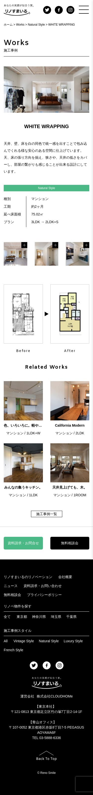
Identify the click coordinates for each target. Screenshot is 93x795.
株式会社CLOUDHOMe (55, 696)
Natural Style (49, 641)
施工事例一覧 (46, 515)
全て (7, 617)
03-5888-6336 (50, 738)
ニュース (11, 586)
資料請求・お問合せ (23, 543)
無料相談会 (69, 543)
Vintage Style (23, 641)
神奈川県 (39, 617)
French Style (13, 650)
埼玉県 (56, 617)
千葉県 (71, 617)
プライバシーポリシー (44, 595)
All (6, 641)
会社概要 (65, 577)
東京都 (22, 617)
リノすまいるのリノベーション (28, 577)
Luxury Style (73, 641)
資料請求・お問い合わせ (43, 586)
